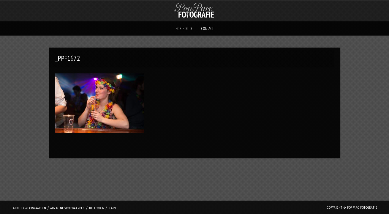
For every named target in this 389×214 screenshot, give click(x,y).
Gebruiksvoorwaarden (29, 208)
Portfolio (183, 28)
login (112, 208)
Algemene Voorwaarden (67, 208)
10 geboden (96, 208)
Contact (207, 28)
